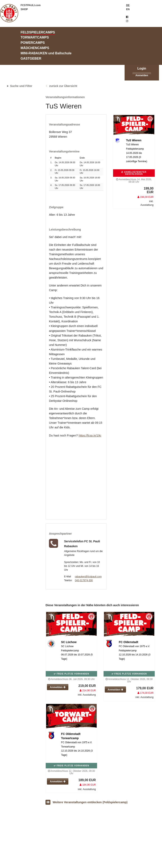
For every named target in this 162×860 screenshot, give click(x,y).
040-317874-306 (84, 580)
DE (128, 5)
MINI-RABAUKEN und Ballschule (46, 53)
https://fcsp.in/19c (90, 435)
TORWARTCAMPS (35, 37)
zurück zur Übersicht (63, 86)
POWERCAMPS (33, 42)
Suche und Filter (21, 86)
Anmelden (141, 75)
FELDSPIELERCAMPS (38, 32)
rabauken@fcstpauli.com (88, 576)
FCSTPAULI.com (31, 5)
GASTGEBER (31, 58)
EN (128, 9)
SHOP (24, 9)
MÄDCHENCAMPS (35, 48)
